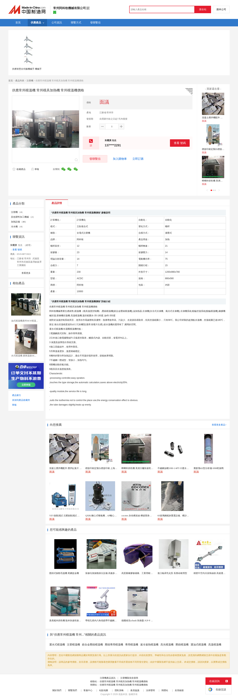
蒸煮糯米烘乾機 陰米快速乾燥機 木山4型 (69, 620)
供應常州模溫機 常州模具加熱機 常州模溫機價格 (124, 681)
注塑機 (30, 80)
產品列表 (19, 80)
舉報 (35, 169)
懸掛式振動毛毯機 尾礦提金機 (64, 573)
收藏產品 (18, 169)
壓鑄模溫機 (182, 644)
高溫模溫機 (214, 644)
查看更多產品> (219, 424)
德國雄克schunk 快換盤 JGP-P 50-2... (138, 620)
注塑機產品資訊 (107, 678)
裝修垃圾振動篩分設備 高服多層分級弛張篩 (106, 573)
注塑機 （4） (17, 212)
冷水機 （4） (17, 226)
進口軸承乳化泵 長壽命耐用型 (172, 573)
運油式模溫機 (198, 644)
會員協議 (134, 690)
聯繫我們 (72, 690)
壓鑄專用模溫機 (114, 644)
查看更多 (26, 273)
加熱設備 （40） (19, 221)
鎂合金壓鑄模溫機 (92, 644)
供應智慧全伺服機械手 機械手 (27, 69)
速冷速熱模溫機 (149, 644)
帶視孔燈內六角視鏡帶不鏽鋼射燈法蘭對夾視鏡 (108, 620)
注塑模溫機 (73, 644)
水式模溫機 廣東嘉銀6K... (23, 355)
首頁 (10, 80)
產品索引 (16, 395)
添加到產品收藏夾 (21, 400)
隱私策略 (119, 690)
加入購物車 (120, 158)
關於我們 (56, 690)
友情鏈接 (179, 690)
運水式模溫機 (57, 644)
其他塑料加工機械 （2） (23, 217)
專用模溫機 (131, 644)
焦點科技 (122, 694)
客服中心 (87, 690)
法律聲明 (150, 690)
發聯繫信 (95, 158)
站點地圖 (103, 690)
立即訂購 (138, 158)
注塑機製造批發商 (129, 678)
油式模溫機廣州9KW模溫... (24, 320)
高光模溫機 (166, 644)
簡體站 (164, 690)
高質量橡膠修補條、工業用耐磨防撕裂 (140, 573)
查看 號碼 (180, 143)
